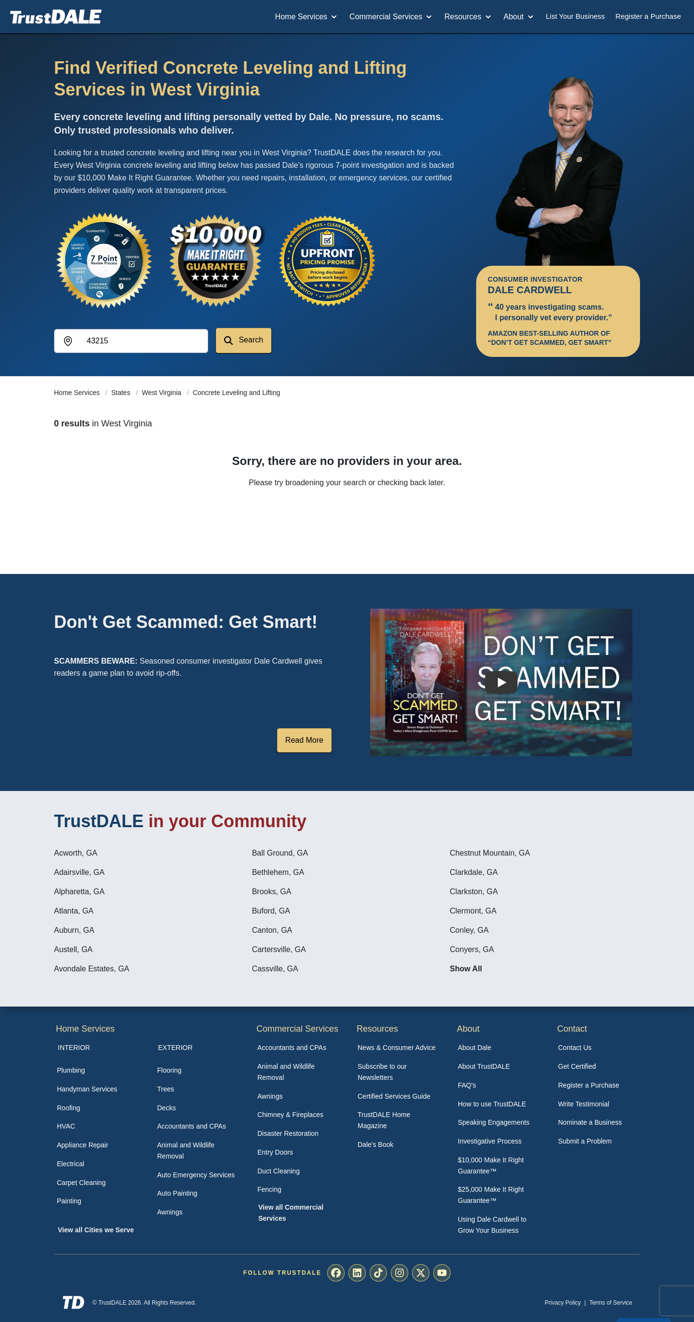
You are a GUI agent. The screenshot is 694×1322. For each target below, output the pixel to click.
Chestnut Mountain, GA (490, 853)
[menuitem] (96, 1070)
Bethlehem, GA (278, 872)
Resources (468, 17)
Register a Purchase (648, 16)
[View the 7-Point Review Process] (104, 260)
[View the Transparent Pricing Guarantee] (328, 260)
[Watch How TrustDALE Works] (501, 682)
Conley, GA (469, 930)
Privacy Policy (563, 1302)
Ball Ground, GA (280, 853)
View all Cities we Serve (96, 1230)
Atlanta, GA (73, 911)
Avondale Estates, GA (91, 969)
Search (243, 340)
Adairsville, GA (79, 872)
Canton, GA (272, 930)
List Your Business (575, 16)
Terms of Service (610, 1302)
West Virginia (162, 392)
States (122, 392)
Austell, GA (73, 949)
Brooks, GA (272, 891)
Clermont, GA (473, 911)
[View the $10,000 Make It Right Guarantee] (216, 260)
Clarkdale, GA (474, 872)
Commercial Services (391, 17)
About (519, 17)
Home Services (307, 17)
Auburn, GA (74, 930)
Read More (304, 740)
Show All (466, 969)
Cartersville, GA (279, 949)
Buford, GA (271, 911)
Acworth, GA (75, 853)
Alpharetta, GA (79, 891)
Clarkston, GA (474, 891)
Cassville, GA (275, 969)
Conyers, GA (472, 949)
